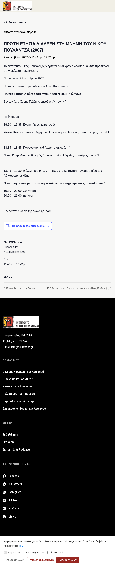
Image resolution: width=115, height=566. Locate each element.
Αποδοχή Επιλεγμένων (42, 559)
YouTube (14, 508)
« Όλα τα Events (15, 22)
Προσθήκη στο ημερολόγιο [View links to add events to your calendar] (28, 225)
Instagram (15, 492)
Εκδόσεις (8, 442)
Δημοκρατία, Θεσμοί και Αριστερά (24, 408)
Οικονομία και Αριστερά (18, 379)
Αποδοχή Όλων (68, 559)
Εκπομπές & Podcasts (17, 449)
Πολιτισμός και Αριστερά (19, 394)
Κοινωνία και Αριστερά (17, 386)
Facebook (14, 476)
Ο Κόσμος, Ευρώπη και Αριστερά (23, 371)
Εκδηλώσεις (10, 434)
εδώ (48, 211)
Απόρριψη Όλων (15, 559)
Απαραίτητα (12, 552)
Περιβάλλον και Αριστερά (19, 401)
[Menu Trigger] (108, 5)
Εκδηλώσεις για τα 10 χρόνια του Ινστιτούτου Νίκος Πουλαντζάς (78, 288)
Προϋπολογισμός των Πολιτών (21, 288)
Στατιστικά (55, 552)
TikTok (13, 500)
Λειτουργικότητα (34, 552)
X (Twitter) (15, 484)
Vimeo (12, 516)
